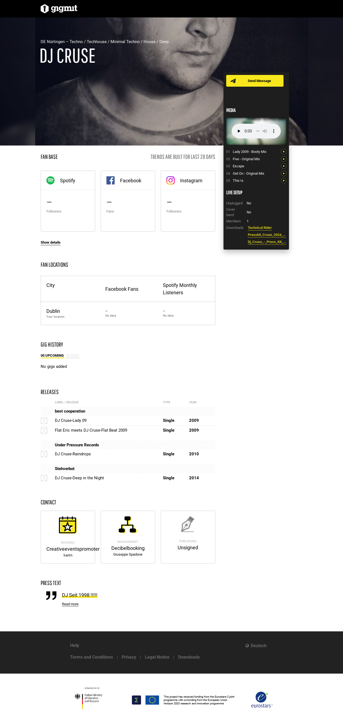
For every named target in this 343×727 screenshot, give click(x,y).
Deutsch (259, 645)
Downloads (189, 657)
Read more (70, 604)
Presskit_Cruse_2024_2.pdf (267, 235)
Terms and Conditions (91, 657)
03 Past (72, 355)
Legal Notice (157, 657)
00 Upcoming (53, 355)
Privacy (129, 657)
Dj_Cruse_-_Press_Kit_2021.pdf (267, 242)
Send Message (259, 81)
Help (74, 645)
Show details (51, 242)
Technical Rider (260, 228)
